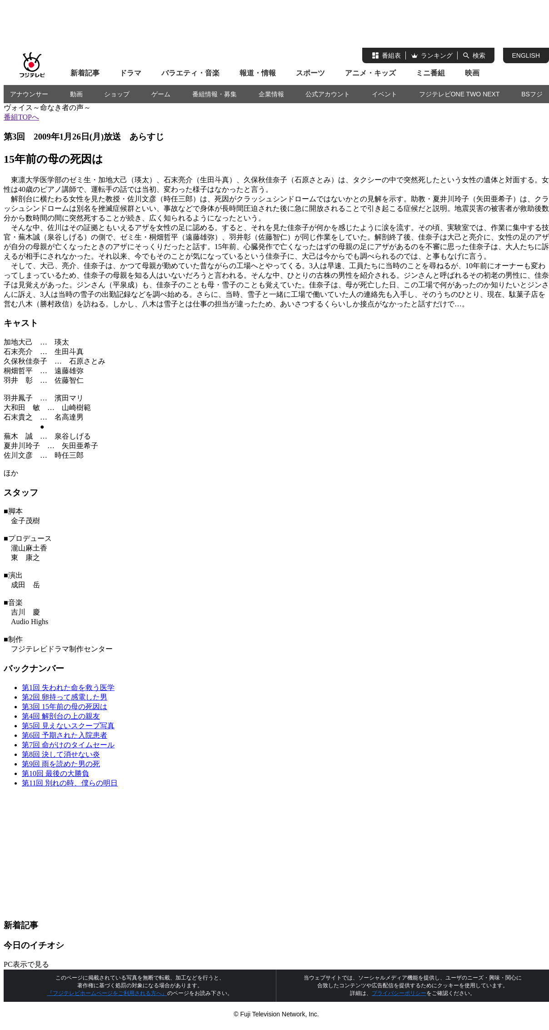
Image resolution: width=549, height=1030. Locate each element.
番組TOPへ (21, 117)
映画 (472, 73)
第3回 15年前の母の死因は (64, 706)
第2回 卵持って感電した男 (64, 697)
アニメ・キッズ (370, 73)
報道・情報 (258, 73)
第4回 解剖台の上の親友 (61, 716)
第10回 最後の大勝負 (55, 773)
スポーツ (310, 73)
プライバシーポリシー (399, 993)
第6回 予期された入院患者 (64, 735)
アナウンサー (29, 94)
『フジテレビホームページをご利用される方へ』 (107, 993)
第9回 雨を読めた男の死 (61, 764)
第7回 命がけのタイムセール (68, 745)
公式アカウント (327, 94)
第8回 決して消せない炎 (61, 754)
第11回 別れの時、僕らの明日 (70, 783)
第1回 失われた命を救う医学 (68, 687)
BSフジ (532, 94)
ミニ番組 (430, 73)
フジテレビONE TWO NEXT (459, 94)
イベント (384, 94)
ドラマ (130, 73)
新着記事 (85, 73)
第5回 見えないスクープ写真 (68, 726)
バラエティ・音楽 (190, 73)
